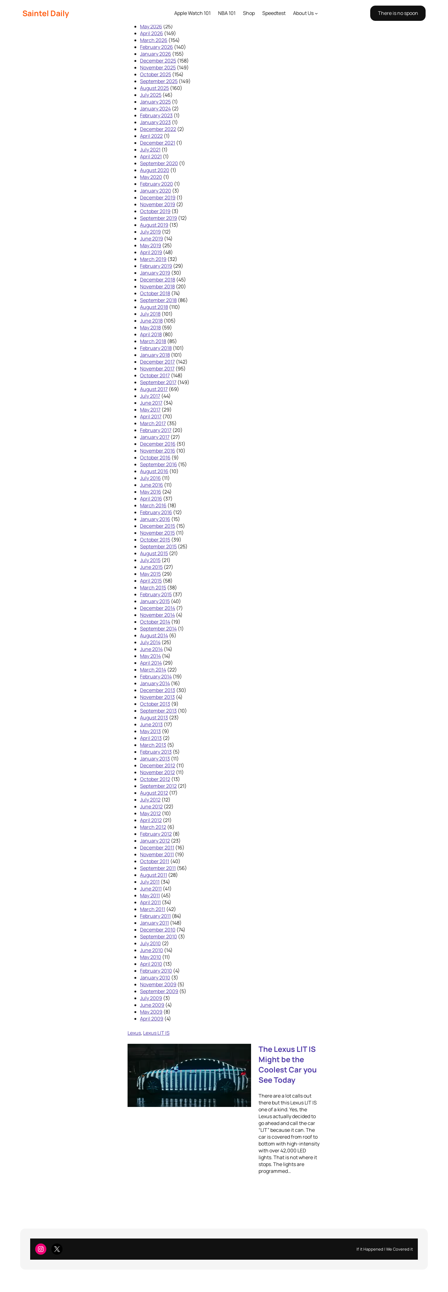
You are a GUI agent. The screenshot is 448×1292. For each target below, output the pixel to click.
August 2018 (154, 307)
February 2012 (156, 833)
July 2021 (150, 149)
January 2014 (155, 683)
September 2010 (158, 936)
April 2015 (151, 580)
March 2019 (153, 259)
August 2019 (154, 224)
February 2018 (156, 348)
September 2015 (158, 546)
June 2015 (151, 567)
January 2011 (154, 922)
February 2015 (156, 594)
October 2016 (155, 457)
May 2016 (150, 491)
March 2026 (153, 40)
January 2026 (155, 53)
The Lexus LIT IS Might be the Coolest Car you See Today (288, 1064)
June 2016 (151, 484)
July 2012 (150, 799)
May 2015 (150, 573)
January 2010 (155, 977)
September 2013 (158, 710)
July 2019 (150, 231)
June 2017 (151, 402)
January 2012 (155, 840)
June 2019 (151, 238)
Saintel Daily (45, 13)
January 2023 (155, 122)
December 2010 (157, 929)
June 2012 (151, 806)
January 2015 (155, 601)
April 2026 (151, 33)
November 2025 (158, 67)
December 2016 (157, 443)
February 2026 (156, 47)
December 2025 (158, 60)
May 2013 (150, 731)
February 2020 (156, 183)
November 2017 (157, 368)
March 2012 (153, 827)
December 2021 (157, 142)
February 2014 (156, 676)
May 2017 (150, 409)
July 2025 (150, 94)
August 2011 (153, 874)
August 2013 (154, 717)
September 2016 (158, 464)
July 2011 (150, 881)
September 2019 (158, 218)
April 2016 (151, 498)
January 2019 (155, 272)
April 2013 (151, 738)
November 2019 (157, 204)
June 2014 (151, 649)
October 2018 (155, 293)
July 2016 (150, 478)
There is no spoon (398, 13)
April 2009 (151, 1018)
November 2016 (157, 450)
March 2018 (153, 341)
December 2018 (157, 279)
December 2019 (157, 197)
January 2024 (155, 108)
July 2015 (150, 560)
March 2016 (153, 505)
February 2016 (156, 512)
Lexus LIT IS (156, 1032)
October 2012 (155, 779)
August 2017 (154, 389)
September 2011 (158, 868)
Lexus (134, 1032)
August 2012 (154, 792)
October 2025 (155, 74)
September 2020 (159, 163)
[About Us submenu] (316, 13)
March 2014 (153, 669)
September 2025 (159, 81)
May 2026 (151, 26)
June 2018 (151, 320)
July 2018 (150, 313)
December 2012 (157, 765)
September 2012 (158, 786)
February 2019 (156, 266)
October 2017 (155, 375)
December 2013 (157, 690)
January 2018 (155, 354)
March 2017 (153, 423)
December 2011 (157, 847)
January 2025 (155, 101)
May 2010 (150, 957)
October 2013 (155, 703)
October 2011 (154, 861)
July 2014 (150, 642)
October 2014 (155, 621)
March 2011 (152, 909)
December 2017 (157, 361)
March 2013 (153, 744)
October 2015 (155, 539)
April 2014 (151, 662)
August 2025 (154, 88)
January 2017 (155, 437)
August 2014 (154, 635)
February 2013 (156, 751)
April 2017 (150, 416)
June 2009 (152, 1005)
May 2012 (150, 813)
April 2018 (151, 334)
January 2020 (155, 190)
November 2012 (157, 772)
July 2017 (150, 396)
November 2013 (157, 697)
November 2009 (158, 984)
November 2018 (157, 286)
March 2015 (153, 587)
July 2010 (150, 943)
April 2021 (151, 156)
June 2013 (151, 724)
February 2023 (156, 115)
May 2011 (150, 895)
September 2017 (158, 382)
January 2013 (155, 758)
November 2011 (157, 854)
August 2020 (154, 170)
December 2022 (158, 129)
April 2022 (151, 135)
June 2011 (151, 888)
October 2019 (155, 211)
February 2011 (155, 916)
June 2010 (151, 950)
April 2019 (151, 252)
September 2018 (158, 300)
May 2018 (150, 327)
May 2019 (150, 245)
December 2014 (157, 608)
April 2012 (151, 820)
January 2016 (155, 519)
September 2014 (158, 628)
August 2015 (154, 553)
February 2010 (156, 970)
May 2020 (151, 177)
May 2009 (151, 1011)
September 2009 (159, 991)
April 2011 (150, 902)
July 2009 (151, 998)
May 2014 (150, 656)
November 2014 (157, 614)
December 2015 (157, 526)
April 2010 (151, 963)
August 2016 (154, 471)
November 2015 (157, 532)
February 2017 (155, 430)
